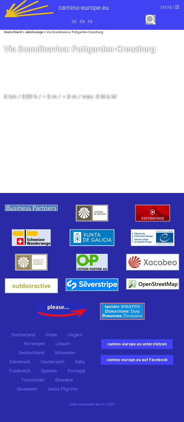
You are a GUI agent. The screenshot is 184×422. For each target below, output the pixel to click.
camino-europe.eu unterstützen (137, 344)
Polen (51, 335)
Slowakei (64, 380)
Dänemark (19, 362)
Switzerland (23, 335)
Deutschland (31, 352)
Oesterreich (52, 362)
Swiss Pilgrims (62, 389)
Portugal (76, 371)
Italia (80, 362)
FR (90, 21)
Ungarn (75, 335)
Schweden (65, 352)
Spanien (49, 371)
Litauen (62, 343)
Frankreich (20, 371)
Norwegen (34, 343)
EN (82, 21)
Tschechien (33, 380)
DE (74, 21)
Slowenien (26, 389)
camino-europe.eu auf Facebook (137, 359)
